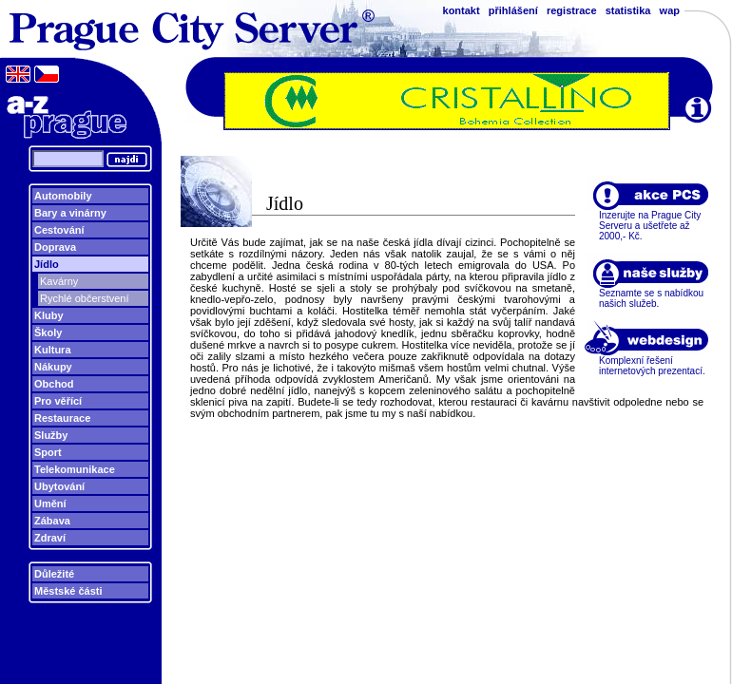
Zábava (52, 520)
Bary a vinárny (70, 212)
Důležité (54, 574)
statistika (628, 10)
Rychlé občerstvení (84, 298)
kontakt (461, 10)
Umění (50, 503)
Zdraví (50, 537)
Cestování (59, 230)
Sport (48, 452)
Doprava (55, 247)
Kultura (52, 349)
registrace (572, 10)
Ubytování (59, 486)
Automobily (63, 195)
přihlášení (513, 10)
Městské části (68, 591)
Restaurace (62, 418)
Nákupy (53, 366)
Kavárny (59, 281)
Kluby (49, 315)
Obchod (54, 384)
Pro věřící (58, 401)
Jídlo (46, 264)
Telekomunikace (74, 469)
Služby (50, 435)
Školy (48, 332)
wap (670, 10)
